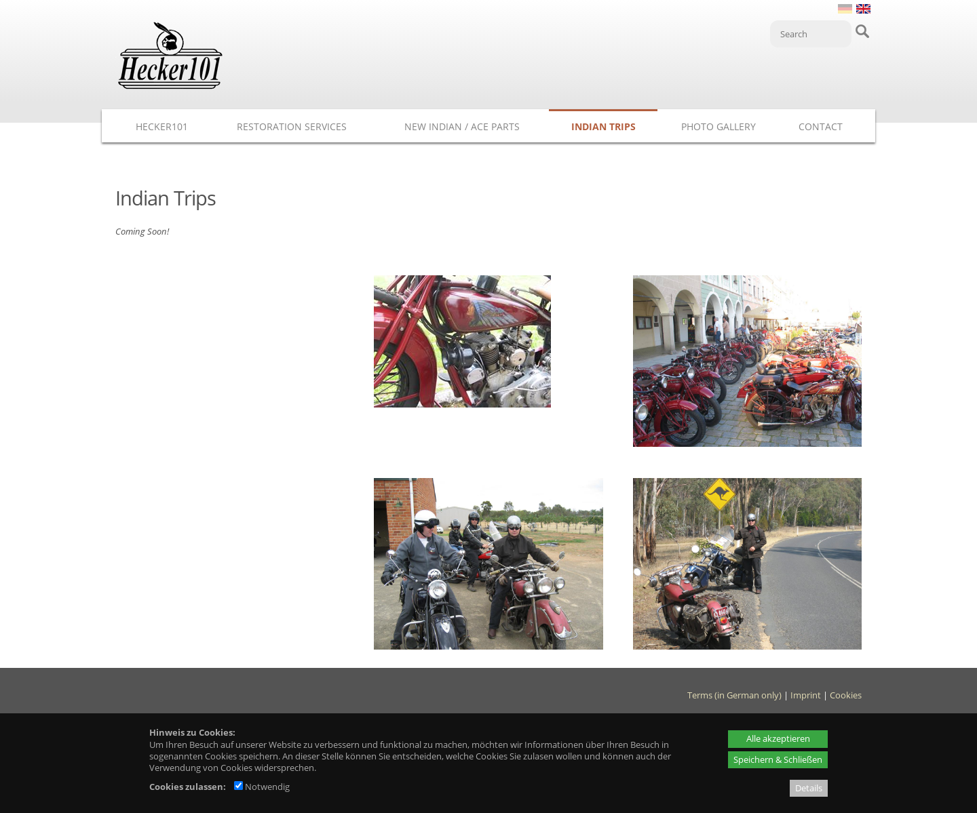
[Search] (810, 33)
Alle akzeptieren (778, 738)
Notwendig (262, 786)
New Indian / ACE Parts (462, 126)
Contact (821, 126)
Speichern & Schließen (777, 759)
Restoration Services (292, 126)
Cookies (846, 695)
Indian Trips (603, 126)
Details (808, 788)
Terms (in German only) (734, 695)
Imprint (805, 695)
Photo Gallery (718, 126)
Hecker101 (162, 126)
